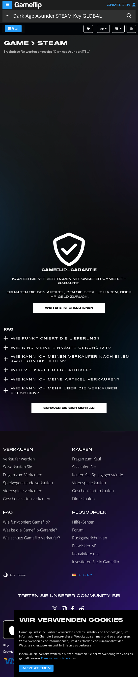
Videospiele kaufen (89, 483)
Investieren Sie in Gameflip (95, 561)
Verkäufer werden (19, 459)
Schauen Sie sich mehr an (69, 408)
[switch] (14, 575)
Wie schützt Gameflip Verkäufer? (31, 538)
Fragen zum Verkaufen (22, 475)
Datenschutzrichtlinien (56, 658)
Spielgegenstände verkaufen (28, 483)
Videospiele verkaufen (22, 490)
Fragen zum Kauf (86, 459)
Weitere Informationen (69, 307)
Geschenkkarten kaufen (93, 490)
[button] (129, 16)
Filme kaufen (83, 498)
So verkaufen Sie (17, 467)
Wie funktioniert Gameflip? (26, 522)
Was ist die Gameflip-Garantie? (30, 530)
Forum (77, 530)
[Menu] (7, 5)
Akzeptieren (36, 668)
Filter (13, 28)
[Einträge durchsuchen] (67, 16)
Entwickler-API (84, 546)
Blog (6, 645)
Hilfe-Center (83, 522)
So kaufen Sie (84, 467)
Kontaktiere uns (85, 554)
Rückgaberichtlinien (89, 538)
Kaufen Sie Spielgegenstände (97, 475)
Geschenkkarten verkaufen (26, 498)
